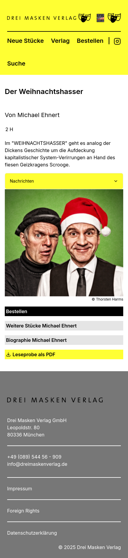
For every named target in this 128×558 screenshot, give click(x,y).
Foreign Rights (23, 511)
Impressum (19, 489)
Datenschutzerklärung (32, 533)
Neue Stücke (25, 40)
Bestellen (90, 40)
